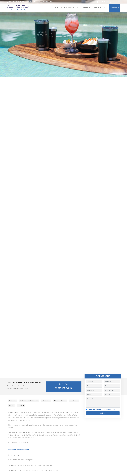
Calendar (21, 405)
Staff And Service (59, 401)
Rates (11, 405)
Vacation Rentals (67, 8)
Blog (105, 8)
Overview (12, 401)
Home (56, 8)
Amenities (46, 401)
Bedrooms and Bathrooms (29, 401)
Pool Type (74, 401)
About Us (97, 8)
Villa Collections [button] (83, 8)
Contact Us (114, 8)
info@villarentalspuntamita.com (109, 2)
